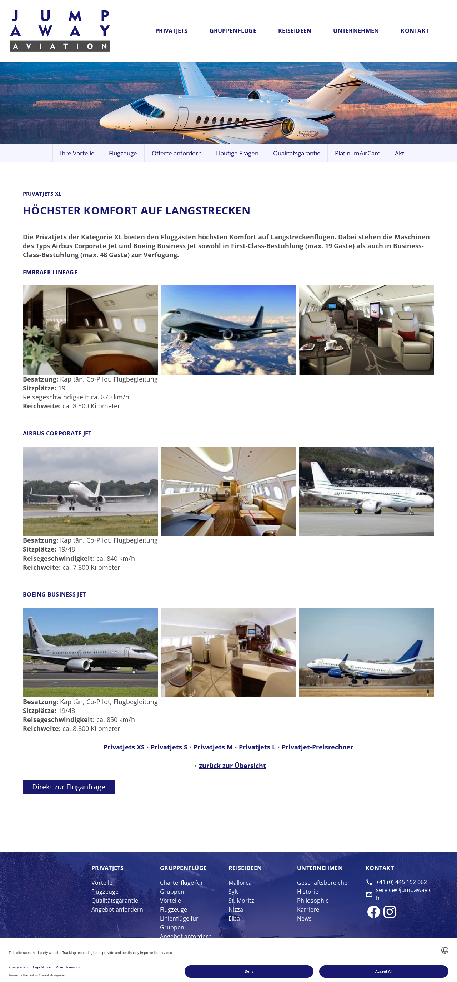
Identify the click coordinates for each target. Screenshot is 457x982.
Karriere (308, 909)
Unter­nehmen (320, 868)
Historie (307, 892)
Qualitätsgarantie (297, 153)
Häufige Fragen (237, 153)
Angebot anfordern (117, 909)
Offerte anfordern (177, 153)
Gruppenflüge (233, 31)
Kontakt (415, 31)
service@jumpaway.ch (404, 894)
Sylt (233, 892)
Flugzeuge (123, 153)
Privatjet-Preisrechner (317, 747)
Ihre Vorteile (77, 153)
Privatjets (171, 31)
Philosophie (313, 900)
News (304, 918)
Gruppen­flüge (183, 868)
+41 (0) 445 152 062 (401, 882)
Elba (234, 918)
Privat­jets (107, 868)
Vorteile (101, 883)
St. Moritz (241, 900)
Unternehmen (356, 31)
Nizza (235, 909)
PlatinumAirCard (358, 153)
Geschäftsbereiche (322, 883)
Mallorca (240, 883)
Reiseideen (295, 31)
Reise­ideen (245, 868)
